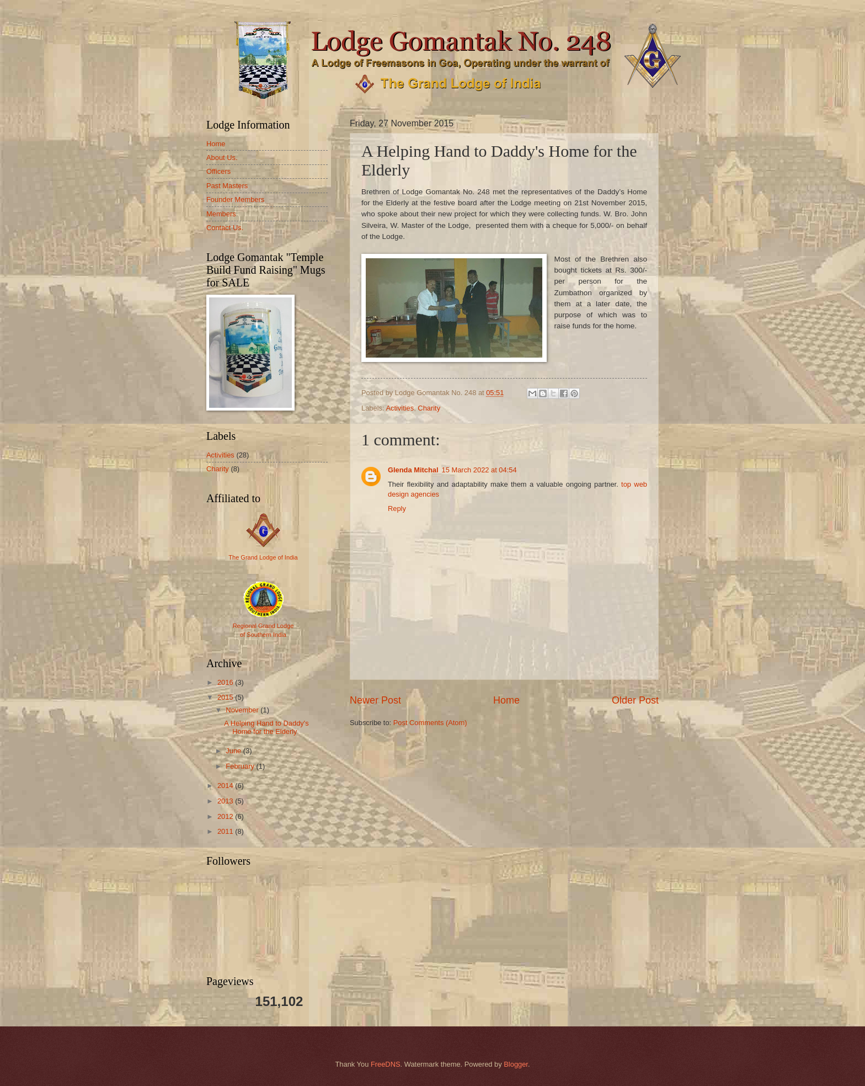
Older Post (635, 700)
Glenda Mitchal (413, 470)
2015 (226, 697)
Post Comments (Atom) (430, 722)
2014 (226, 785)
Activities (400, 408)
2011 (226, 831)
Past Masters (227, 186)
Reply (397, 508)
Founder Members (235, 199)
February (241, 766)
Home (506, 700)
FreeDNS (386, 1064)
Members (221, 214)
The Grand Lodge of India (262, 557)
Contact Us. (224, 227)
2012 (226, 816)
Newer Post (375, 700)
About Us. (222, 157)
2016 (226, 682)
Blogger (516, 1064)
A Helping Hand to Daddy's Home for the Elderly (266, 727)
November (243, 710)
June (234, 751)
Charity (429, 408)
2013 (226, 801)
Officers (218, 171)
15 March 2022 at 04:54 (479, 470)
